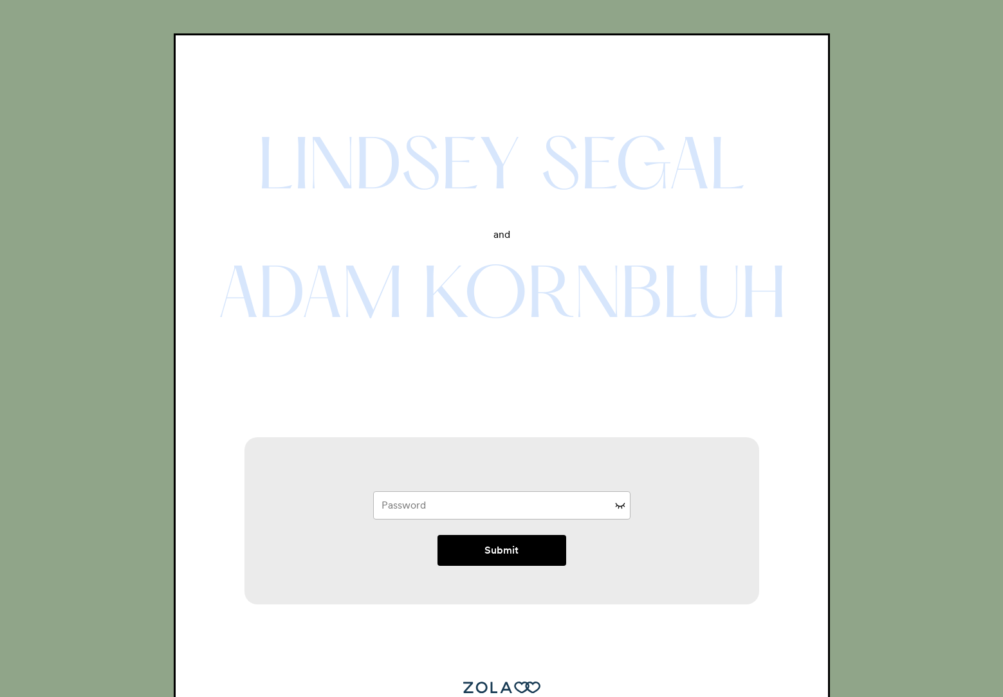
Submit (501, 550)
